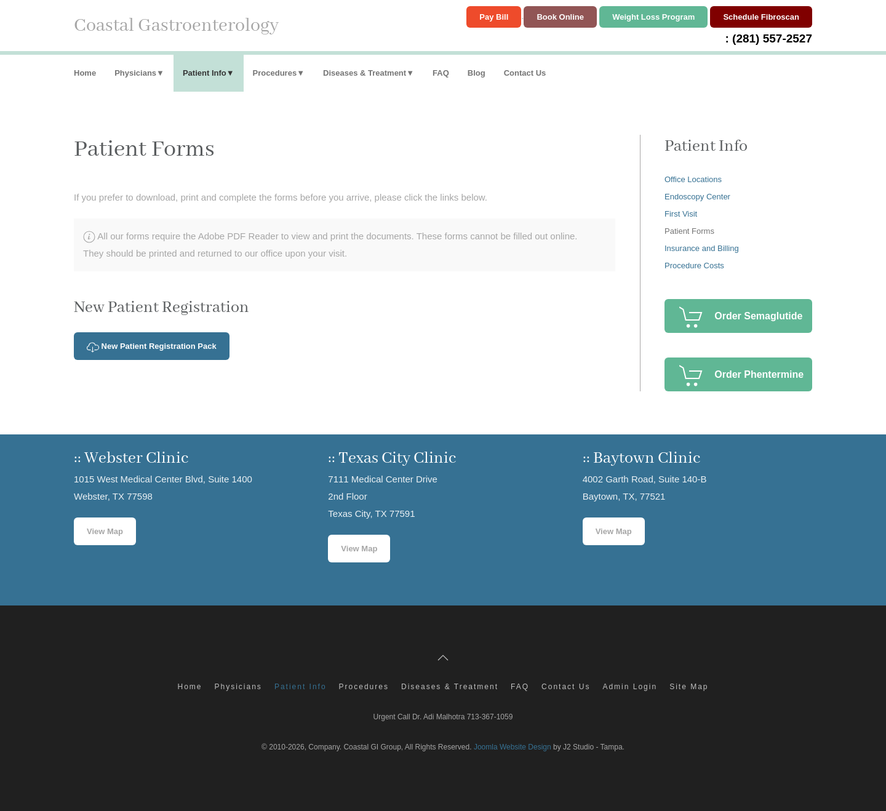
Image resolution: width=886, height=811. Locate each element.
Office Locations (693, 179)
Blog (476, 73)
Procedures (275, 73)
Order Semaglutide (758, 316)
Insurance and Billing (701, 248)
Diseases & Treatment (364, 73)
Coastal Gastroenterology (176, 25)
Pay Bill (493, 17)
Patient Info (204, 73)
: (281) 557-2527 (768, 38)
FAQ (441, 73)
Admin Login (629, 686)
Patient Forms (689, 231)
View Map (105, 531)
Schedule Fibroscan (761, 17)
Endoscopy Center (697, 196)
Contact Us (525, 73)
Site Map (688, 686)
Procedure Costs (694, 265)
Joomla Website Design (512, 747)
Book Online (560, 17)
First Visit (680, 213)
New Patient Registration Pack (152, 347)
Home (85, 73)
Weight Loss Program (653, 17)
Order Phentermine (759, 374)
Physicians (135, 73)
